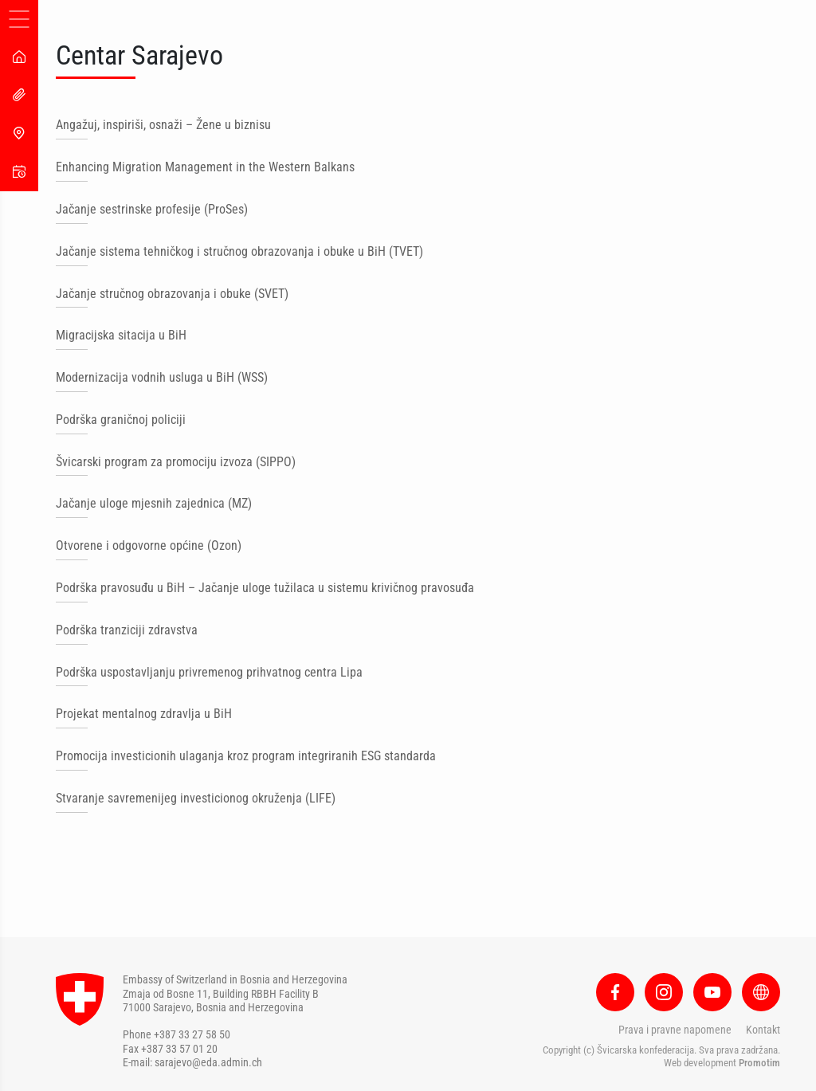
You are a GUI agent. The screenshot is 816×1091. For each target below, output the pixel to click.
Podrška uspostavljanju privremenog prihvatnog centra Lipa (209, 672)
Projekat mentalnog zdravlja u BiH (144, 713)
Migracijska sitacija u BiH (121, 335)
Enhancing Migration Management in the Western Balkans (205, 167)
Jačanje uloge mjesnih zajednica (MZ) (154, 503)
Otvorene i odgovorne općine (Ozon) (148, 545)
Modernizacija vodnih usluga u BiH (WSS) (162, 377)
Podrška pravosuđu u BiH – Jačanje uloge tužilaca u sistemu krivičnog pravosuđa (265, 587)
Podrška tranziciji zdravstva (127, 630)
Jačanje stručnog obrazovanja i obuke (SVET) (172, 293)
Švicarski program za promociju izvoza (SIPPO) (176, 461)
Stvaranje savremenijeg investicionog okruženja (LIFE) (195, 798)
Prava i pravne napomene (675, 1029)
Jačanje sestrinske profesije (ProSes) (152, 209)
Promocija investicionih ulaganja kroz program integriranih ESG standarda (246, 755)
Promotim (759, 1063)
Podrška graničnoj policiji (121, 419)
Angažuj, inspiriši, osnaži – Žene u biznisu (163, 124)
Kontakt (763, 1029)
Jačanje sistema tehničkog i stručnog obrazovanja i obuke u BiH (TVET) (239, 251)
